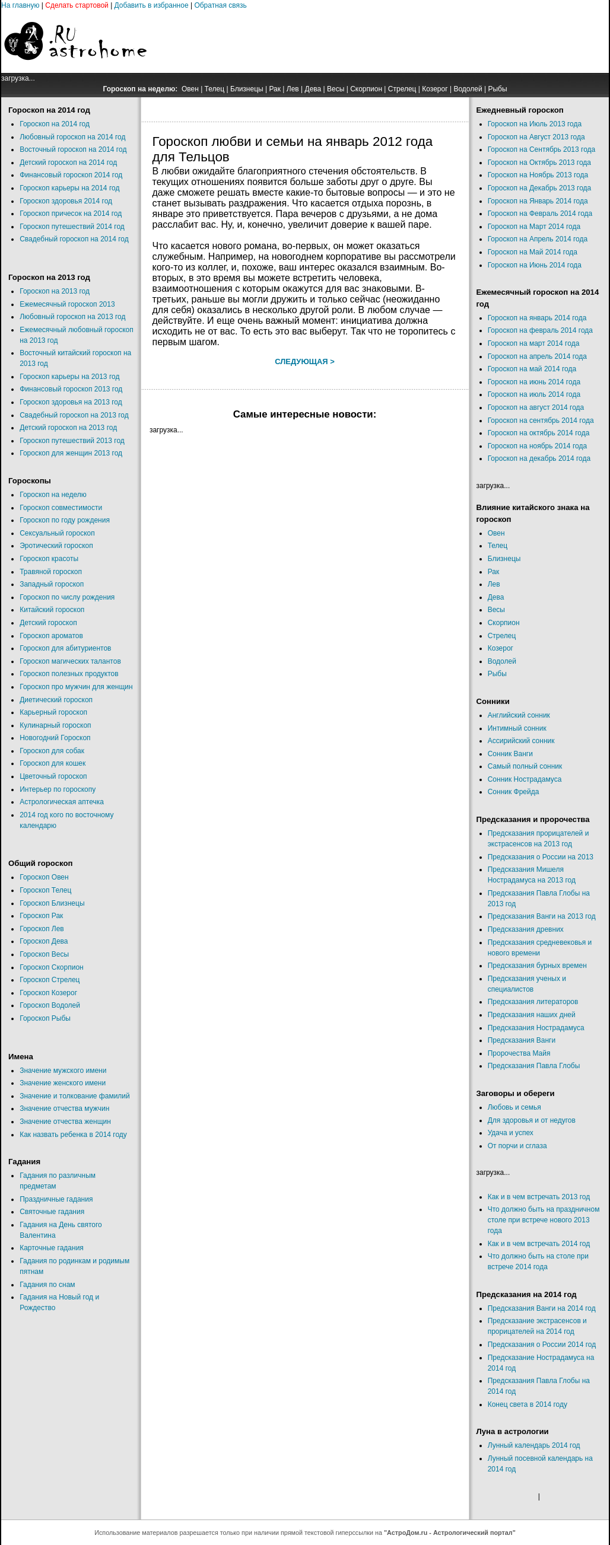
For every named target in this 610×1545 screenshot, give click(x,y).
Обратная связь (220, 5)
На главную (20, 5)
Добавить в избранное (152, 5)
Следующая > (305, 361)
